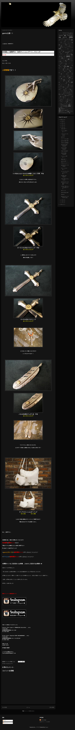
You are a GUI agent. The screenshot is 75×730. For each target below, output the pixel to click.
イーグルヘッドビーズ (66, 42)
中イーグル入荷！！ (64, 169)
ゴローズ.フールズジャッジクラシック (66, 58)
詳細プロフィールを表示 (45, 721)
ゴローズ (62, 56)
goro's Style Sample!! (63, 153)
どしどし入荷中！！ (64, 157)
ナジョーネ (70, 73)
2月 (62, 200)
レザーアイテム (70, 83)
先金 (61, 94)
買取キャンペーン (67, 108)
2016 (61, 119)
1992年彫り (68, 32)
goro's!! (62, 194)
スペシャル (67, 67)
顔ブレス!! (63, 190)
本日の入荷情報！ (65, 142)
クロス (69, 54)
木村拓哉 (71, 111)
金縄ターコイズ (67, 90)
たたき (65, 69)
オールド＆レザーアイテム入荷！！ (65, 172)
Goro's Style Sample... (64, 148)
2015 (61, 204)
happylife (60, 38)
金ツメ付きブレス (69, 88)
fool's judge (43, 719)
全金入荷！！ (64, 128)
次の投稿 (4, 707)
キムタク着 (66, 51)
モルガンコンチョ (62, 83)
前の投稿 (52, 707)
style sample (66, 38)
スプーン (62, 67)
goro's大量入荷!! (64, 140)
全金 (62, 96)
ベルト (66, 81)
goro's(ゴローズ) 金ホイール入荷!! (65, 183)
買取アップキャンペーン (66, 107)
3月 (62, 127)
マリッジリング (63, 82)
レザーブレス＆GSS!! (64, 134)
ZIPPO (71, 38)
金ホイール (67, 89)
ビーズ (66, 76)
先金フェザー (65, 94)
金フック (61, 89)
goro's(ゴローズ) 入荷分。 (65, 165)
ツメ (72, 71)
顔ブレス (60, 87)
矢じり (67, 112)
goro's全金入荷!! (64, 192)
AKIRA (65, 34)
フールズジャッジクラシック (66, 77)
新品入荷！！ (64, 159)
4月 (62, 125)
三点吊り (67, 91)
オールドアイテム (67, 47)
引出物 (70, 85)
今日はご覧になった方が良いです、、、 (65, 187)
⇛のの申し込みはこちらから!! (20, 552)
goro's (11, 663)
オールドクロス (64, 48)
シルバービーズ (69, 65)
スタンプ (71, 66)
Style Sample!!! (64, 151)
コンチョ (63, 61)
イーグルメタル (61, 43)
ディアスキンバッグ (63, 72)
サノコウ (63, 64)
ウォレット (62, 44)
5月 (62, 123)
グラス (69, 53)
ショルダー (62, 65)
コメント (5, 723)
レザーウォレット (64, 84)
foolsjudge (8, 663)
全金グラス (61, 97)
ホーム (28, 707)
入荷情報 (64, 106)
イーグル (68, 39)
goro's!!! (63, 137)
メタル (69, 82)
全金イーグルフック (68, 96)
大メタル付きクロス (65, 103)
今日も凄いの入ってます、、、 (65, 179)
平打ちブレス (70, 110)
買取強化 (63, 110)
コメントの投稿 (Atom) (29, 711)
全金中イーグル (63, 100)
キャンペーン (64, 53)
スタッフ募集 (62, 66)
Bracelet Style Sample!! (64, 145)
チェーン (67, 71)
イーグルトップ (61, 41)
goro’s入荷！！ (64, 161)
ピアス (62, 76)
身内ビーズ (70, 93)
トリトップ (64, 73)
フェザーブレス (65, 78)
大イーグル (64, 101)
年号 (72, 106)
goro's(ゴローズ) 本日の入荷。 (65, 197)
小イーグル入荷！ (65, 138)
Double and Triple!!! (63, 176)
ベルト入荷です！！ (64, 131)
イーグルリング (69, 43)
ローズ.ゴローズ (65, 85)
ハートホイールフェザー (63, 75)
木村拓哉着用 (62, 112)
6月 (62, 121)
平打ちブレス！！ (65, 163)
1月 (62, 202)
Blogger (46, 727)
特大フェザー (65, 104)
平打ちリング (64, 111)
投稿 (4, 720)
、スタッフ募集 (61, 32)
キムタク (61, 51)
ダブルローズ (66, 70)
